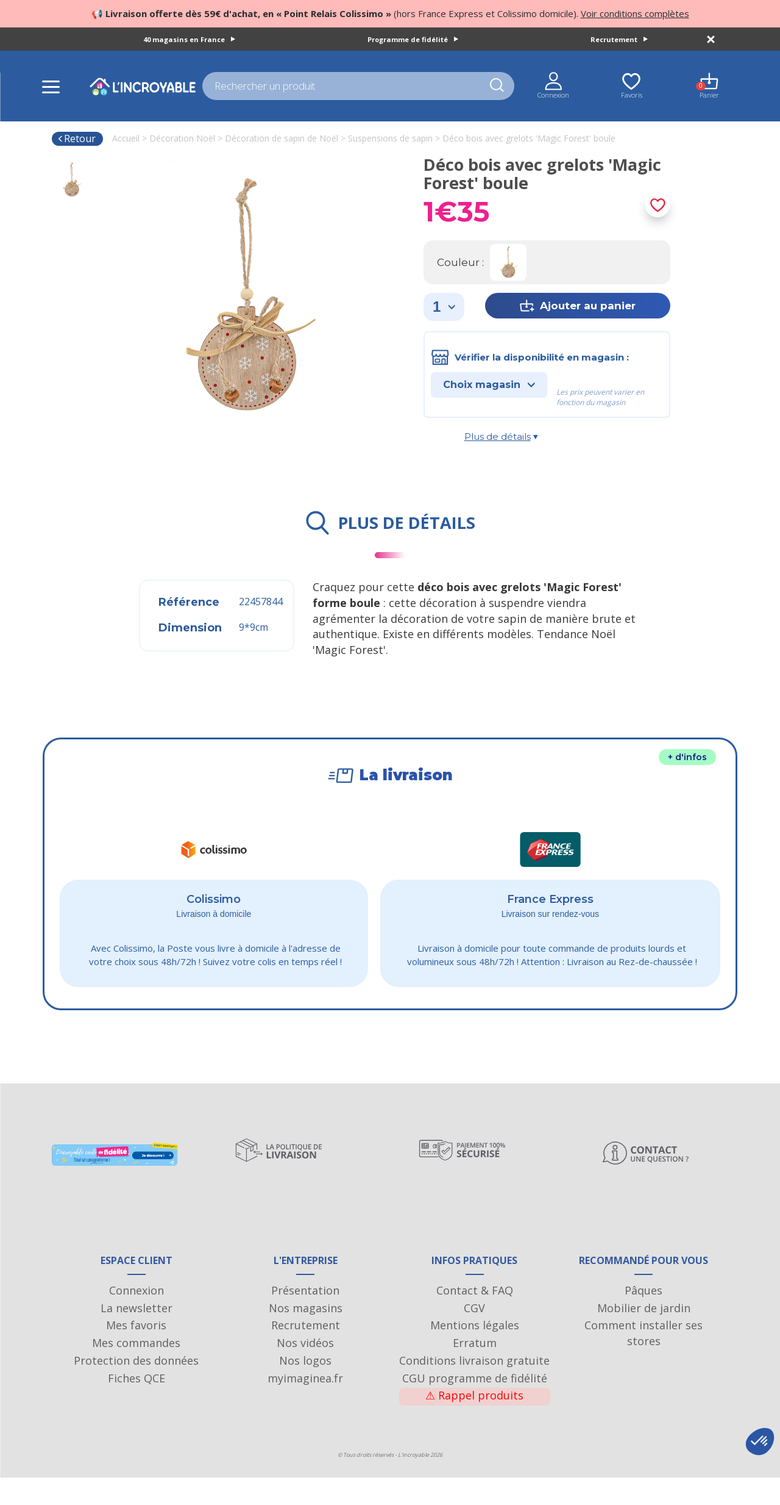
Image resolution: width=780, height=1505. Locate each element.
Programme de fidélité (412, 39)
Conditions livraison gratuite (474, 1388)
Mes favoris (136, 1353)
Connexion (136, 1317)
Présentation (305, 1317)
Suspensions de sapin (390, 138)
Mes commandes (136, 1370)
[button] (760, 1441)
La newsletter (136, 1335)
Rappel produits (474, 1423)
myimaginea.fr (305, 1405)
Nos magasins (305, 1335)
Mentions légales (474, 1353)
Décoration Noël (182, 138)
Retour (76, 138)
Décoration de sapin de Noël (281, 138)
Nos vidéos (305, 1370)
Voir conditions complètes (635, 13)
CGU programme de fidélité (474, 1405)
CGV (474, 1335)
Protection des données (136, 1388)
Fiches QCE (136, 1405)
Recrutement (619, 39)
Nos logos (305, 1388)
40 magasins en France (189, 39)
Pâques (643, 1317)
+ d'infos (687, 757)
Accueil (126, 138)
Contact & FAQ (474, 1317)
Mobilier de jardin (643, 1335)
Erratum (475, 1370)
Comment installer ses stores (643, 1361)
